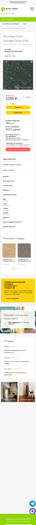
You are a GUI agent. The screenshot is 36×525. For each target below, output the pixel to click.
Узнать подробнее (12, 298)
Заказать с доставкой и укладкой (18, 149)
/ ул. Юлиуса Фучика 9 (19, 323)
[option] (9, 253)
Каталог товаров (8, 19)
